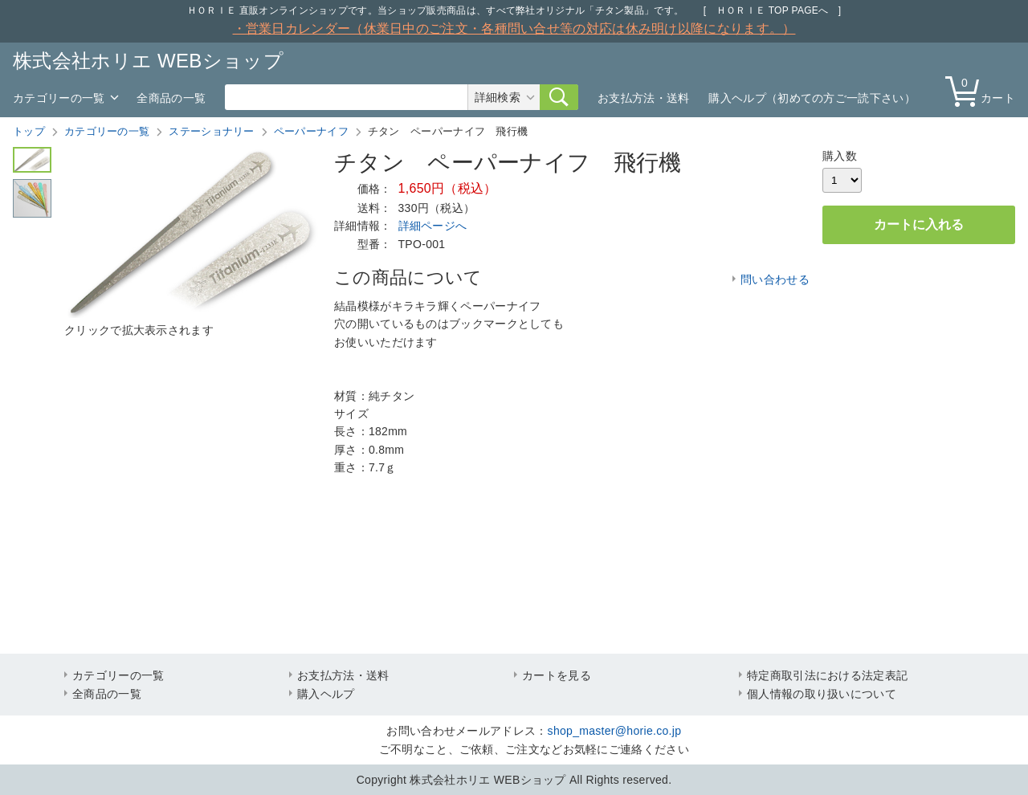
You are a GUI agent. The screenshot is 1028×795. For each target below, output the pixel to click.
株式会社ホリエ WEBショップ (148, 60)
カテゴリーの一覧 (58, 98)
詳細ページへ (432, 225)
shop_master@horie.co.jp (615, 730)
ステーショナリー (211, 131)
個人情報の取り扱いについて (821, 693)
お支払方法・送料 (643, 98)
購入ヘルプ (326, 693)
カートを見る (556, 675)
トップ (29, 131)
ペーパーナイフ (311, 131)
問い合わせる (775, 279)
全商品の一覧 (171, 98)
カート (984, 90)
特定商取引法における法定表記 (827, 675)
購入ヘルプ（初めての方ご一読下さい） (811, 98)
